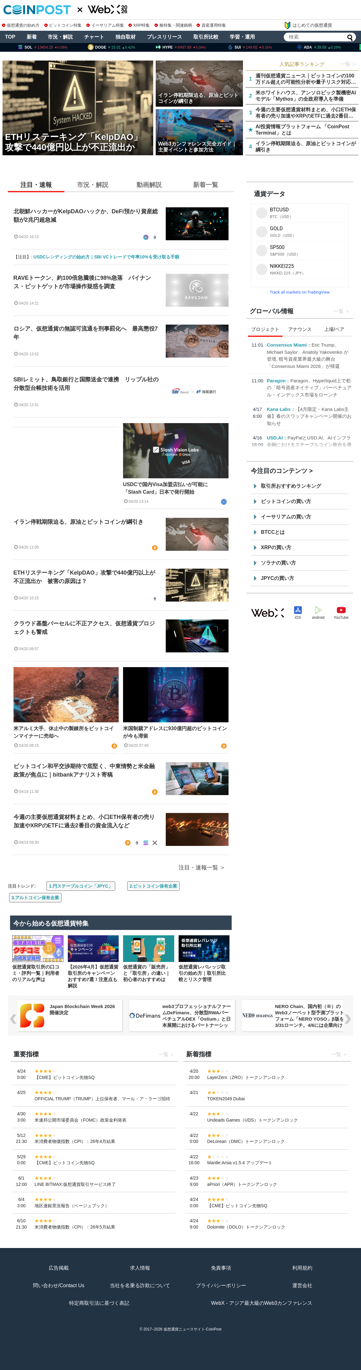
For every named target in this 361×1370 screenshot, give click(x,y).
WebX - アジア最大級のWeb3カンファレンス (261, 1303)
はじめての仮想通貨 (308, 25)
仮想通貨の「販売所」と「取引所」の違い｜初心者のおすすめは (146, 973)
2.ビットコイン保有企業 (153, 886)
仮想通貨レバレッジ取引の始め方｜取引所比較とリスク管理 (202, 973)
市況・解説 (60, 37)
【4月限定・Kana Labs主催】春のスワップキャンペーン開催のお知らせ (309, 416)
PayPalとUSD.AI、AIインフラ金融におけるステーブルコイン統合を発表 (309, 444)
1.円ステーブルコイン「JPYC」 (80, 886)
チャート (94, 37)
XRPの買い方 (276, 547)
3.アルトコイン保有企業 (35, 897)
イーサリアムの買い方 (286, 516)
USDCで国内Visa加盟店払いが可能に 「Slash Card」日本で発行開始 (168, 488)
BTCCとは (273, 532)
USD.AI (275, 437)
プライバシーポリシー (221, 1285)
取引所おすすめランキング (291, 486)
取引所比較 (205, 37)
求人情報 (140, 1268)
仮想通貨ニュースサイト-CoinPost (193, 1329)
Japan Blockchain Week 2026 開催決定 (82, 1009)
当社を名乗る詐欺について (140, 1285)
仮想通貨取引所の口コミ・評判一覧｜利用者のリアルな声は (35, 973)
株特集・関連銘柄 (173, 25)
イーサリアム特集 (105, 25)
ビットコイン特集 (63, 25)
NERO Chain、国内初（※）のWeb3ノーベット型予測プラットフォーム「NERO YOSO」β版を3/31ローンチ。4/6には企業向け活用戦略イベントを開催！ (309, 1019)
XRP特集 (139, 25)
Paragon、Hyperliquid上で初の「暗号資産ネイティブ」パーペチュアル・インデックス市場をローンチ (309, 387)
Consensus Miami (287, 345)
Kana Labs (279, 409)
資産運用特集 (211, 25)
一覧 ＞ (348, 64)
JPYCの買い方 (277, 578)
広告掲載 (59, 1268)
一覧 (339, 311)
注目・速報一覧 (198, 867)
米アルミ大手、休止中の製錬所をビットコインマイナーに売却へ (63, 732)
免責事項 (221, 1268)
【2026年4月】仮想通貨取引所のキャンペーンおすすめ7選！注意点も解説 (93, 976)
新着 (32, 37)
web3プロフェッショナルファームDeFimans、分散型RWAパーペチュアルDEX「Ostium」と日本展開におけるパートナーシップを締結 (196, 1019)
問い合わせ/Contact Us (58, 1285)
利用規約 (302, 1268)
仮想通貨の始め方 (21, 25)
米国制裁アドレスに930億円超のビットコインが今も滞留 (175, 732)
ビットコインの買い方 (286, 501)
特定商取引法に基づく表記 (99, 1303)
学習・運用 (242, 37)
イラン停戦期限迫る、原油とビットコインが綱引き (78, 522)
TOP (10, 37)
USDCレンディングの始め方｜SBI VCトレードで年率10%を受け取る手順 (106, 256)
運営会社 (302, 1285)
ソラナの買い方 (278, 563)
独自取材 (126, 37)
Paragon (276, 380)
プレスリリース (164, 37)
